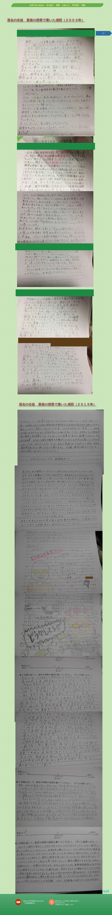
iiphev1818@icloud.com (33, 901)
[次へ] (104, 33)
